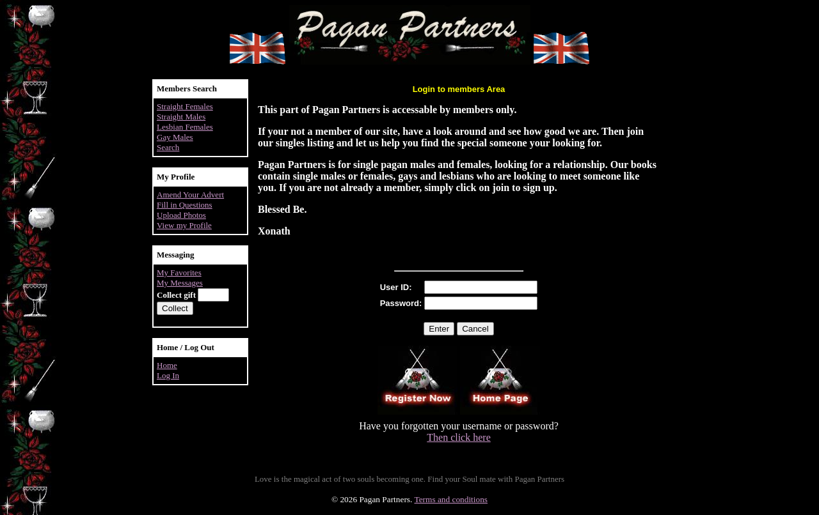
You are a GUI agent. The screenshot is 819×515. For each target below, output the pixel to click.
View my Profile (184, 225)
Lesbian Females (185, 127)
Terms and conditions (451, 499)
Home (167, 365)
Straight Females (185, 106)
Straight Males (181, 116)
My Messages (180, 283)
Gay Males (175, 137)
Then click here (459, 437)
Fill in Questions (184, 205)
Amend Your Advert (190, 194)
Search (168, 147)
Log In (168, 375)
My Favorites (179, 272)
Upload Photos (181, 215)
